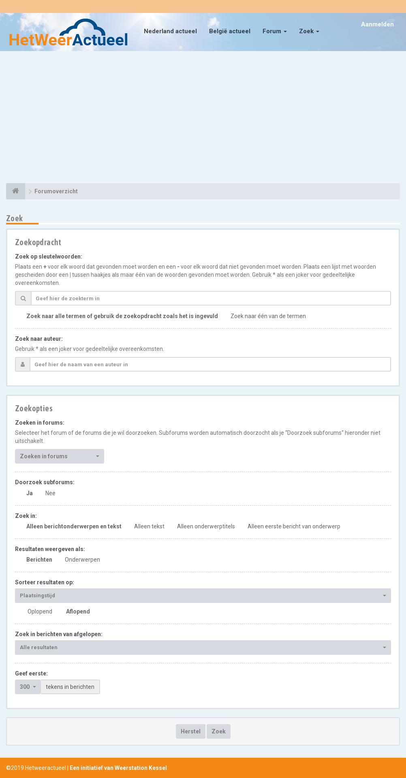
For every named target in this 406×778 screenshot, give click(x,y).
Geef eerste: (31, 673)
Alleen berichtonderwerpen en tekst (74, 526)
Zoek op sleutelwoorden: (48, 256)
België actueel (229, 31)
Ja (29, 493)
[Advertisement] (203, 118)
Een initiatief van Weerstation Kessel (118, 768)
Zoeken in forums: (39, 422)
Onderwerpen (82, 559)
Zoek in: (26, 516)
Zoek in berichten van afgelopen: (59, 634)
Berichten (39, 559)
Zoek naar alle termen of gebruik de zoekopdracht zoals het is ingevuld (122, 316)
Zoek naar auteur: (39, 339)
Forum (275, 31)
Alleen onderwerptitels (206, 526)
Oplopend (40, 611)
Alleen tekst (149, 526)
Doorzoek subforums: (45, 482)
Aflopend (78, 611)
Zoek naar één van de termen (268, 316)
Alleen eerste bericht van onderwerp (294, 526)
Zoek (309, 31)
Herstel (191, 731)
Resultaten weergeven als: (50, 549)
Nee (50, 493)
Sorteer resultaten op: (44, 582)
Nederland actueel (170, 31)
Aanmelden (377, 24)
